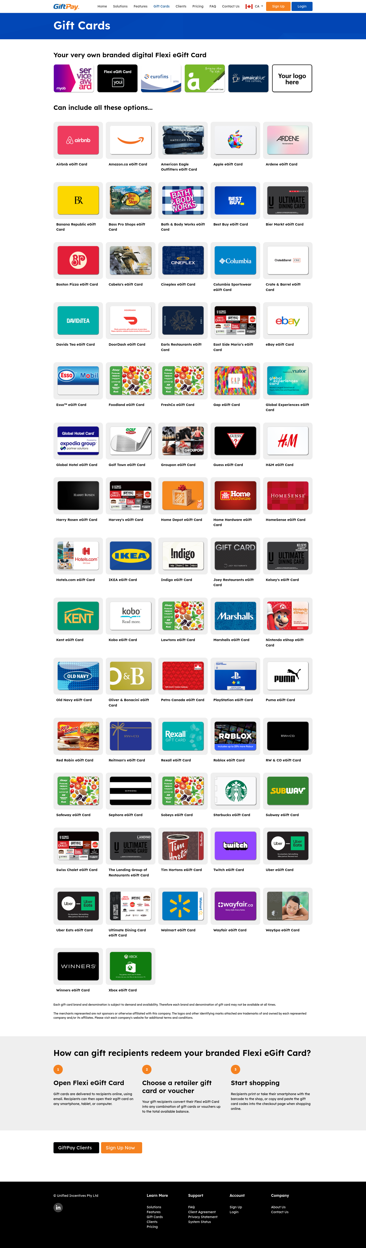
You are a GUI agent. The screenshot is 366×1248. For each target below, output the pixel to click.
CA (253, 6)
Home (102, 6)
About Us (278, 1207)
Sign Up (278, 6)
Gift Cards (162, 6)
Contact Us (230, 6)
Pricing (197, 6)
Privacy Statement (203, 1217)
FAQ (213, 6)
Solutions (120, 6)
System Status (199, 1222)
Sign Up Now (120, 1148)
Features (140, 6)
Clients (181, 6)
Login (302, 6)
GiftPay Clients (75, 1148)
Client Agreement (202, 1212)
